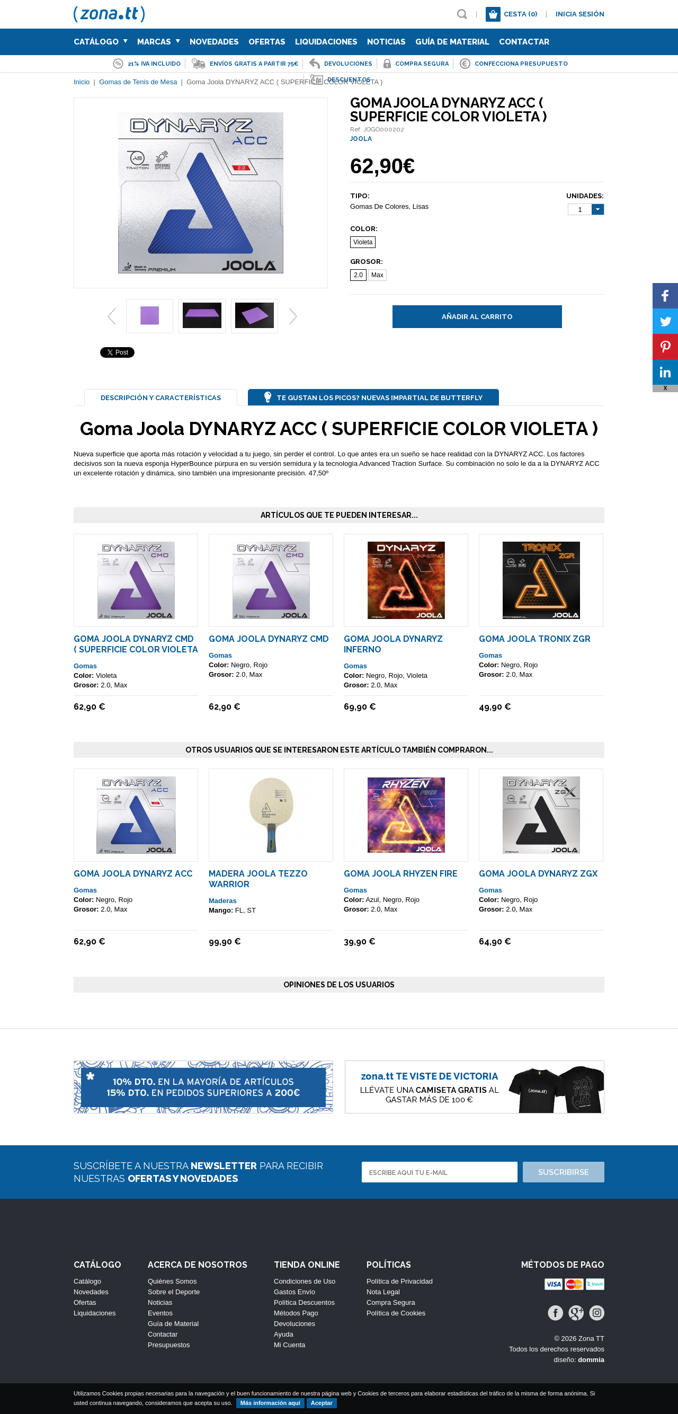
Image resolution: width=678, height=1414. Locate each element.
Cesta (520, 14)
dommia (591, 1360)
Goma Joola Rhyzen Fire (401, 874)
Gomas (85, 666)
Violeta (362, 242)
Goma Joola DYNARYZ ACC (133, 874)
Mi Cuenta (289, 1345)
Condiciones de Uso (304, 1281)
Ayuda (283, 1334)
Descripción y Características (161, 398)
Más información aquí (270, 1403)
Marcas (158, 42)
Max (377, 275)
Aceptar (322, 1403)
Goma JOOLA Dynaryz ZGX (538, 874)
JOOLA (361, 139)
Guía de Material (452, 42)
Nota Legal (383, 1292)
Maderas (223, 901)
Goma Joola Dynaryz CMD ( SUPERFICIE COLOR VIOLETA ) (136, 649)
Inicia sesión (580, 14)
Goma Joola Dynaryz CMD (269, 639)
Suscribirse (563, 1172)
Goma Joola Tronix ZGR (535, 639)
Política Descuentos (304, 1302)
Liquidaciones (326, 42)
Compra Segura (391, 1302)
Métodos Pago (296, 1313)
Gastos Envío (294, 1292)
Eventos (160, 1313)
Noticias (386, 42)
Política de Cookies (396, 1313)
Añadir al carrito (477, 317)
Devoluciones (294, 1324)
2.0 (358, 275)
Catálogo (101, 42)
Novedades (214, 42)
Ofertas (267, 42)
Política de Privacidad (400, 1281)
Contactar (524, 42)
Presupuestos (169, 1345)
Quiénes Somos (172, 1281)
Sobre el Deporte (174, 1292)
